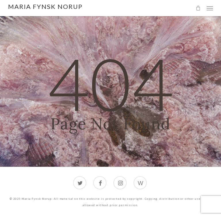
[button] (210, 8)
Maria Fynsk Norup (45, 6)
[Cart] (198, 8)
